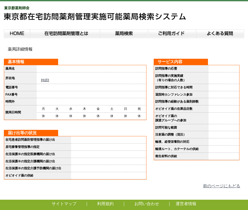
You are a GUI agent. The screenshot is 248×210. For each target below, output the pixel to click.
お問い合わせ (146, 203)
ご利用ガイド (172, 33)
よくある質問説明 (220, 33)
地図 (45, 80)
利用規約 (105, 203)
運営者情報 (186, 203)
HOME (17, 33)
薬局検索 (124, 33)
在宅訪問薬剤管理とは (65, 33)
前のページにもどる (221, 186)
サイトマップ (64, 203)
